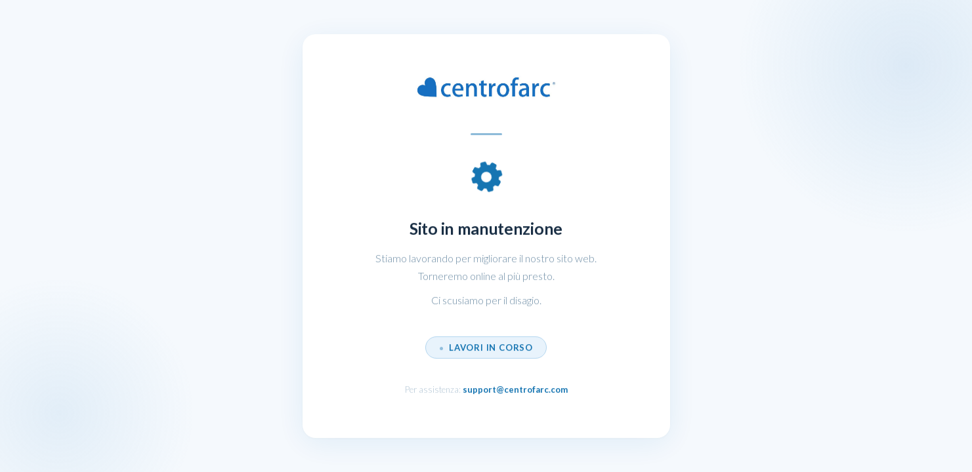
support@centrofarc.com (515, 390)
